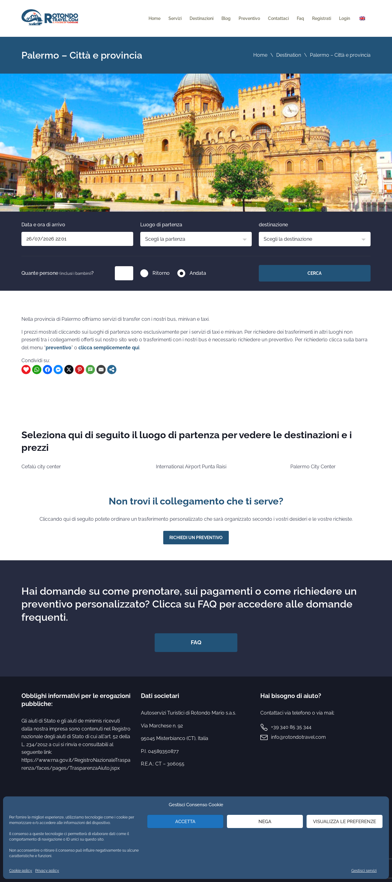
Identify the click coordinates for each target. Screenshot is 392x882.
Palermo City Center (313, 467)
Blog (226, 18)
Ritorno (161, 273)
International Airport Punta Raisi (191, 467)
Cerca (314, 273)
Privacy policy (47, 871)
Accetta (185, 821)
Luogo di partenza (161, 225)
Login (344, 18)
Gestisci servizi (364, 871)
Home (154, 18)
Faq (300, 18)
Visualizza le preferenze (344, 821)
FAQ (196, 642)
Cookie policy (20, 871)
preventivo (58, 348)
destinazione (273, 225)
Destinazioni (201, 18)
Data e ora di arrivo (43, 225)
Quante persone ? (57, 273)
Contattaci (278, 18)
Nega (264, 821)
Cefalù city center (41, 467)
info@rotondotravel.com (298, 737)
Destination (288, 55)
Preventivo (249, 18)
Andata (198, 273)
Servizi (175, 18)
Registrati (321, 18)
